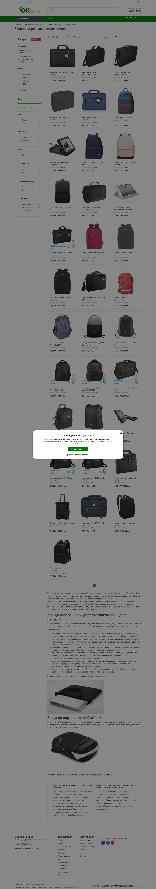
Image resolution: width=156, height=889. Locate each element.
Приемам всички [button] (78, 449)
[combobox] (120, 433)
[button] (78, 455)
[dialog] (78, 444)
